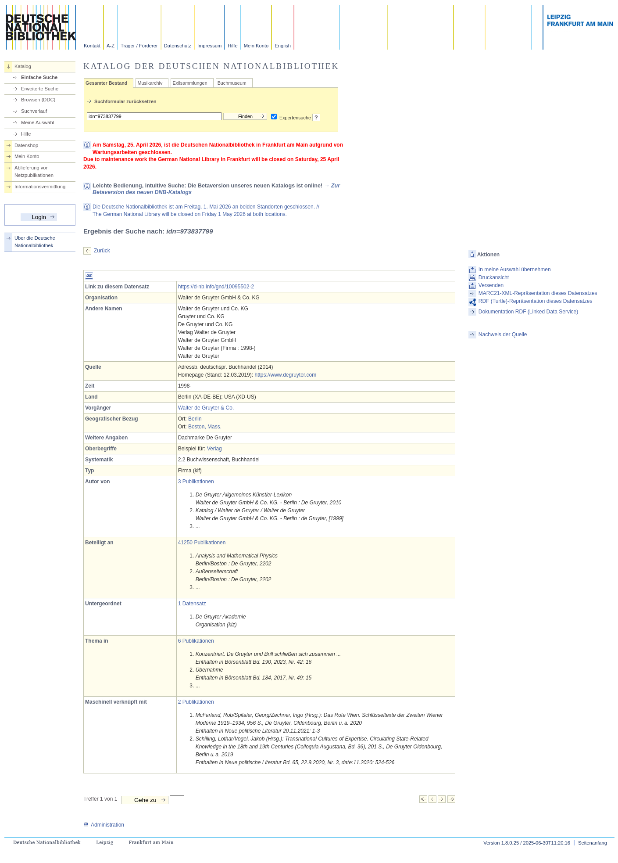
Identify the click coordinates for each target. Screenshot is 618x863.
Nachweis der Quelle (503, 334)
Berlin (195, 419)
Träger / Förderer (139, 45)
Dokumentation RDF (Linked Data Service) (528, 312)
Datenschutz (177, 45)
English (283, 45)
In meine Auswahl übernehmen (515, 269)
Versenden (491, 285)
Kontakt (92, 45)
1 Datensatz (192, 604)
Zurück (102, 251)
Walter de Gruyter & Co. (206, 408)
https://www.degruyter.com (285, 375)
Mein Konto (256, 45)
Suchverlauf (34, 111)
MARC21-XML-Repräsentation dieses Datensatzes (538, 293)
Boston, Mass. (204, 427)
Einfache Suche (39, 77)
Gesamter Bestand (106, 83)
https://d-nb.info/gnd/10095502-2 (216, 287)
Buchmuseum (232, 83)
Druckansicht (494, 277)
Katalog (22, 66)
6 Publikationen (196, 641)
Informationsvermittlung (39, 186)
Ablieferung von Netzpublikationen (34, 171)
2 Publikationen (196, 702)
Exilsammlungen (189, 83)
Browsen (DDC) (38, 99)
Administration (103, 825)
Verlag (214, 449)
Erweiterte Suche (39, 88)
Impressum (209, 45)
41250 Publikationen (202, 542)
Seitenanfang (592, 842)
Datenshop (26, 145)
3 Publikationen (196, 481)
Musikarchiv (149, 83)
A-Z (110, 45)
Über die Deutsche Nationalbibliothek (34, 241)
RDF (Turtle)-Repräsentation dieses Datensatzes (536, 301)
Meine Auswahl (37, 122)
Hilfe (232, 45)
